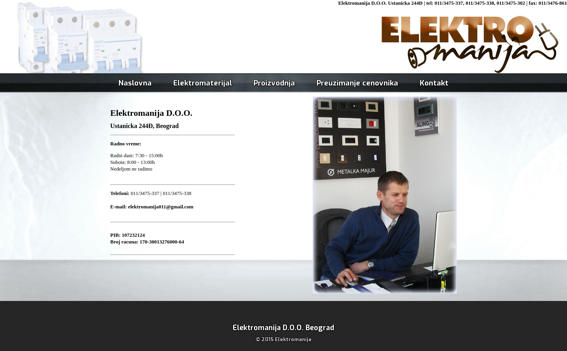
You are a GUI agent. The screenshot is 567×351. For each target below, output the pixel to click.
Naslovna (135, 83)
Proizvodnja (274, 83)
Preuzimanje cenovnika (357, 83)
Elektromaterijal (202, 83)
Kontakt (434, 83)
